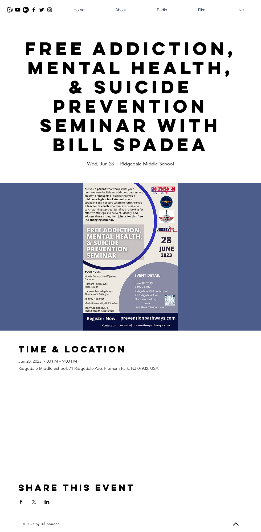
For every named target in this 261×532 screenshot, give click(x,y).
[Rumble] (10, 10)
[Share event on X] (33, 502)
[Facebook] (34, 10)
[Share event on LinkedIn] (47, 502)
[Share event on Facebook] (20, 502)
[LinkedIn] (26, 10)
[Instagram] (50, 10)
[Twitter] (42, 10)
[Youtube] (18, 10)
